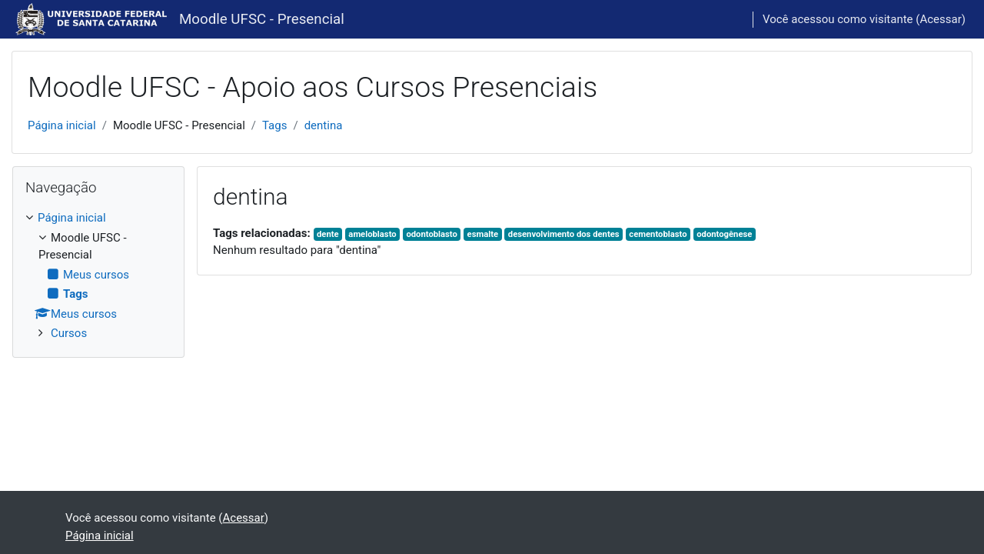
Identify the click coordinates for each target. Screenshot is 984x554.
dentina (323, 125)
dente (328, 234)
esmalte (482, 234)
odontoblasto (431, 234)
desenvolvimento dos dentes (564, 234)
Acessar (940, 19)
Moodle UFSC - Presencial (261, 19)
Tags (274, 125)
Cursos (69, 333)
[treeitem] (98, 275)
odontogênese (724, 234)
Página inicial (62, 125)
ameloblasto (372, 234)
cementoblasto (657, 234)
